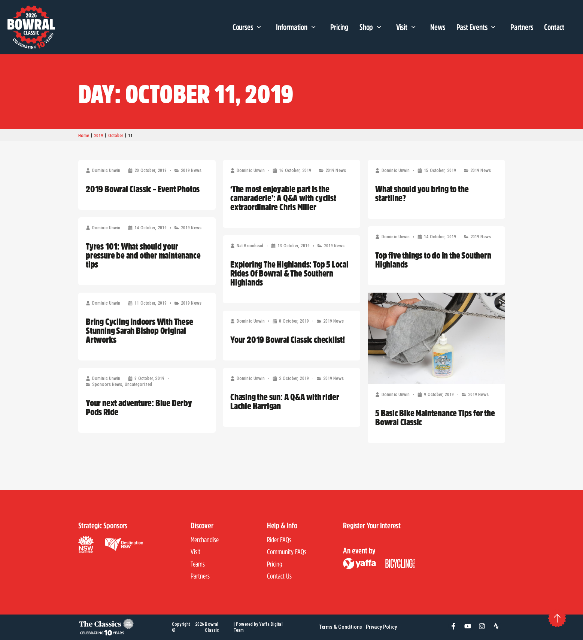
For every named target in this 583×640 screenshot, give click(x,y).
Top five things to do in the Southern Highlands (433, 259)
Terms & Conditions (340, 627)
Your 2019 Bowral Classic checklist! (287, 339)
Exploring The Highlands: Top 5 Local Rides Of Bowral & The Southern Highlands (289, 273)
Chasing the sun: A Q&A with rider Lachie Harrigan (284, 401)
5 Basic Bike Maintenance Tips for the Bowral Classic (435, 417)
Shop (372, 27)
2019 (98, 135)
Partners (521, 27)
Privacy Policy (381, 627)
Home (83, 135)
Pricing (339, 27)
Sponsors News (107, 384)
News (437, 27)
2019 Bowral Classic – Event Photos (143, 189)
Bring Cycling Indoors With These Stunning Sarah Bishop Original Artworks (139, 330)
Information (297, 27)
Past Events (477, 27)
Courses (249, 27)
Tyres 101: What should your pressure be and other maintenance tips (143, 255)
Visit (407, 27)
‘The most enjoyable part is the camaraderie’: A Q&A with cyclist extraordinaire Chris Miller (283, 198)
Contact (554, 27)
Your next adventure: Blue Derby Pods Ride (139, 407)
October (116, 135)
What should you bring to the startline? (421, 193)
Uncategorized (138, 384)
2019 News (190, 170)
